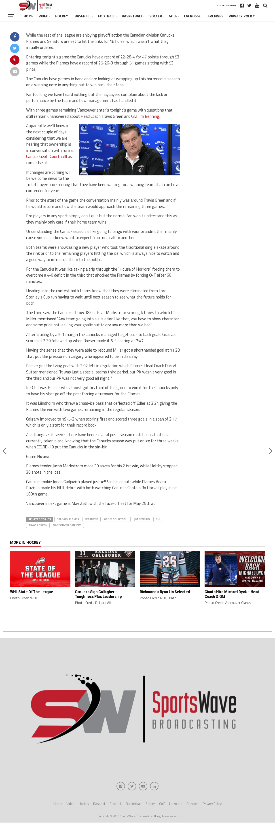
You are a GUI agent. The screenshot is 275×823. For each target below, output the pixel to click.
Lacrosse (192, 16)
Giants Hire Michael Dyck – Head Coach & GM (232, 594)
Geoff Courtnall (116, 519)
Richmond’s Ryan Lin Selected (165, 591)
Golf (173, 16)
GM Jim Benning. (145, 116)
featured (91, 519)
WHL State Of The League (31, 591)
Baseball (83, 16)
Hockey (61, 16)
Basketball (132, 16)
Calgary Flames (68, 519)
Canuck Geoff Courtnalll (46, 156)
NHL (158, 519)
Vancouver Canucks (67, 525)
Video (44, 16)
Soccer (155, 16)
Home (28, 16)
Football (106, 16)
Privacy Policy (242, 16)
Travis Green (38, 525)
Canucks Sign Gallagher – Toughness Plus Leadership (98, 594)
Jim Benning (142, 519)
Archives (215, 16)
